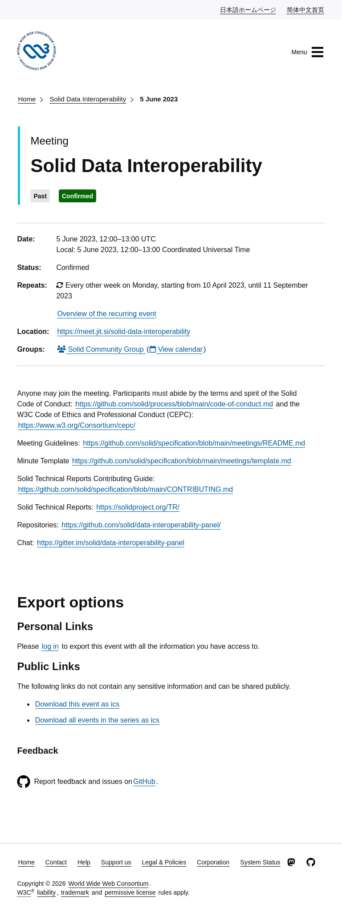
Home (27, 99)
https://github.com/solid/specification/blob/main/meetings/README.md (194, 443)
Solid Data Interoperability (87, 99)
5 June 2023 (159, 99)
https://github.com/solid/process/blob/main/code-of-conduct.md (174, 404)
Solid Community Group (101, 349)
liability (46, 892)
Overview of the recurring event (106, 313)
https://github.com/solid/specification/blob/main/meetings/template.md (181, 461)
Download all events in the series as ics (97, 720)
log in (50, 646)
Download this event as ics (77, 704)
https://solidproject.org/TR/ (137, 507)
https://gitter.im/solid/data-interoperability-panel (110, 542)
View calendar (176, 349)
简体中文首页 (306, 9)
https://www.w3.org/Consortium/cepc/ (76, 425)
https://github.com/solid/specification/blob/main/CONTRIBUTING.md (125, 489)
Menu (308, 52)
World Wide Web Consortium (108, 883)
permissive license (130, 892)
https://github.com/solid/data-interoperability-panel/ (141, 525)
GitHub (144, 781)
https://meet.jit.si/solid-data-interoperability (123, 331)
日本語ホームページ (248, 9)
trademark (75, 892)
